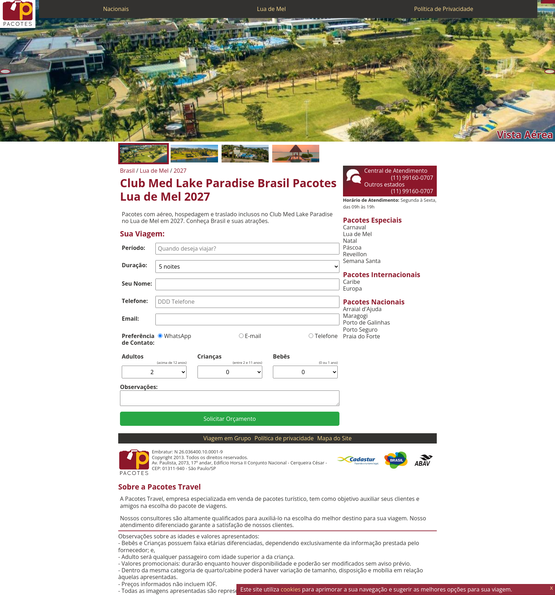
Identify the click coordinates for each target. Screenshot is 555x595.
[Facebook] (553, 2)
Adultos (132, 356)
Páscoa (352, 247)
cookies (291, 589)
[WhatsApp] (546, 2)
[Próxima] (549, 71)
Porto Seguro (360, 329)
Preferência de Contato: (138, 339)
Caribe (351, 282)
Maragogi (355, 316)
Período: (133, 248)
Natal (350, 241)
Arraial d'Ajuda (362, 309)
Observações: (139, 387)
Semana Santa (362, 261)
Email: (130, 318)
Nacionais (116, 9)
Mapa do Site (334, 438)
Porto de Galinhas (366, 322)
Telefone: (135, 301)
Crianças (210, 356)
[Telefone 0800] (542, 2)
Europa (352, 288)
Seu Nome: (137, 283)
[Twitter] (549, 2)
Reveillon (355, 254)
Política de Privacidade (443, 9)
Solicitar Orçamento (230, 419)
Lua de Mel (271, 9)
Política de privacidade (284, 438)
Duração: (134, 265)
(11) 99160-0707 (412, 178)
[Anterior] (5, 71)
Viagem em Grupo (227, 438)
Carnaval (354, 227)
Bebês (281, 356)
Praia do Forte (361, 336)
